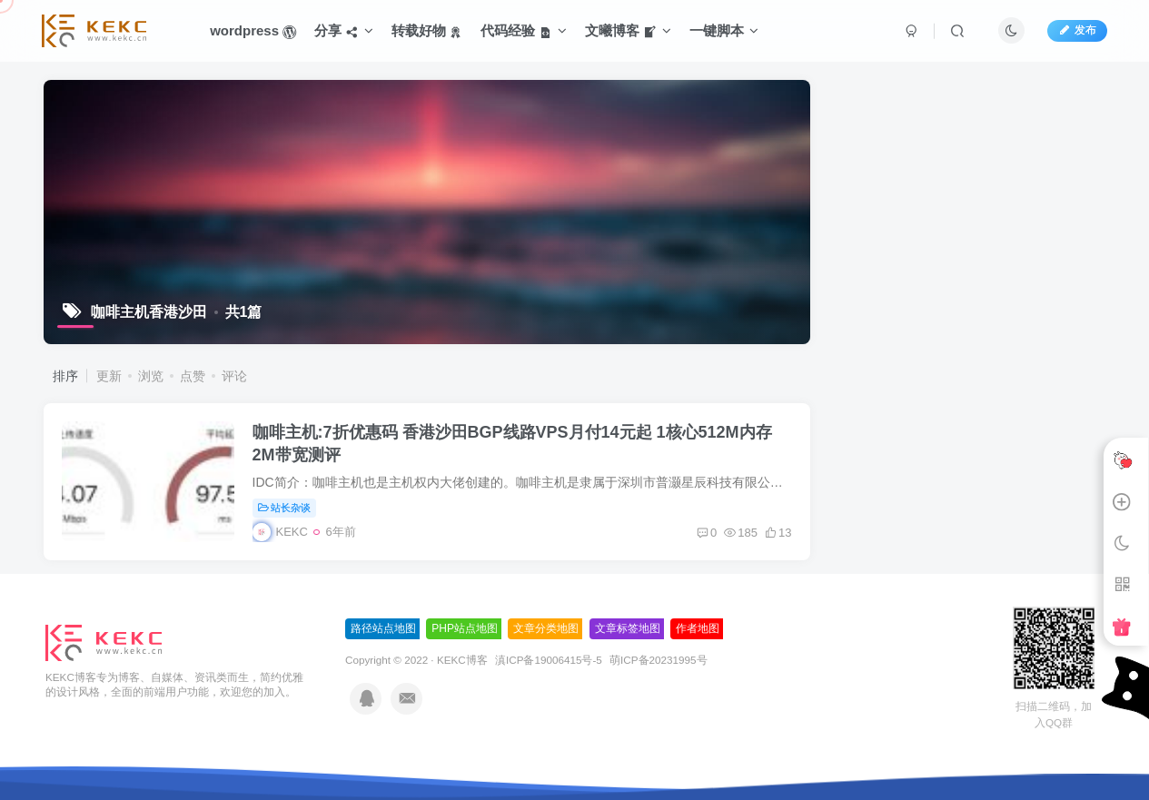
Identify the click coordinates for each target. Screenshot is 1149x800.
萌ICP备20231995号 (658, 660)
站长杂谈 (285, 507)
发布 (1077, 30)
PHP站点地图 (464, 628)
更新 (109, 376)
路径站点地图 (383, 628)
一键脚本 (723, 30)
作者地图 (697, 628)
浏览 (150, 376)
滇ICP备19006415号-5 (548, 660)
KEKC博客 (462, 660)
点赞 (192, 376)
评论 (234, 376)
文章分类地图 (546, 628)
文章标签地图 (627, 628)
